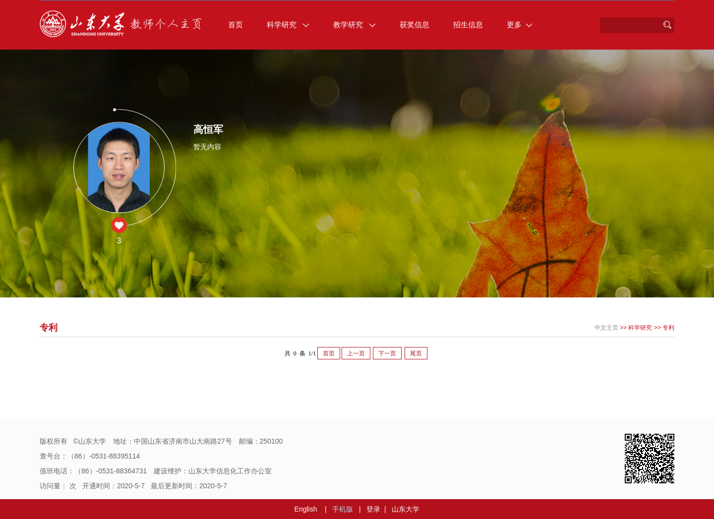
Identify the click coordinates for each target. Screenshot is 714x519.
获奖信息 (414, 24)
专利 (668, 327)
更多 (520, 24)
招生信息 (468, 24)
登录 (373, 509)
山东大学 (405, 509)
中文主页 (606, 327)
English (306, 509)
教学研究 (354, 24)
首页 (235, 24)
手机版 (342, 509)
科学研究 (288, 24)
